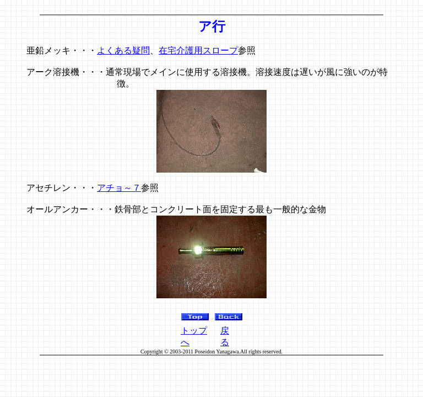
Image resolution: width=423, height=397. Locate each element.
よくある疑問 (123, 50)
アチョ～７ (119, 187)
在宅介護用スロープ (198, 50)
